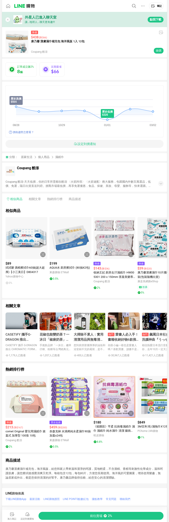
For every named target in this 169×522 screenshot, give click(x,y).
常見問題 (111, 499)
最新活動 (34, 499)
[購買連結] (101, 516)
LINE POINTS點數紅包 (76, 499)
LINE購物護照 (51, 499)
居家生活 (26, 157)
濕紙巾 (59, 157)
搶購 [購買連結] (159, 50)
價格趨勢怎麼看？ (23, 132)
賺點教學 (97, 499)
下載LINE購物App (16, 499)
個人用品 (44, 157)
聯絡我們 (125, 499)
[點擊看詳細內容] (26, 238)
